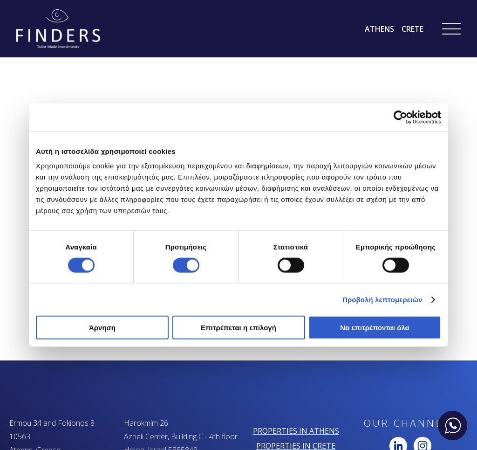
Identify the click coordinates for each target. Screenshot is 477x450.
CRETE (412, 29)
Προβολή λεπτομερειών (382, 299)
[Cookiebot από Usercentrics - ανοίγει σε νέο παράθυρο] (400, 117)
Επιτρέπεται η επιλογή (238, 328)
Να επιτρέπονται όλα (374, 328)
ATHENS (379, 29)
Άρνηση (102, 328)
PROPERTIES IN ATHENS (296, 431)
